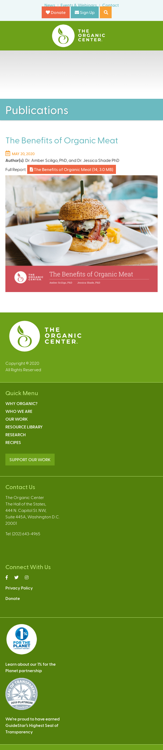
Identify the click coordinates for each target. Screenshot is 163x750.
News (49, 5)
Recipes (13, 442)
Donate (56, 12)
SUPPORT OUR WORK (30, 459)
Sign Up (85, 12)
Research (15, 434)
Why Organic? (21, 403)
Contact (110, 5)
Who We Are (18, 411)
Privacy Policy (19, 587)
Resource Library (24, 426)
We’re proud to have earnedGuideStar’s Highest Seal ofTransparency (32, 725)
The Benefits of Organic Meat (71, 169)
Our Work (16, 418)
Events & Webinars (79, 5)
